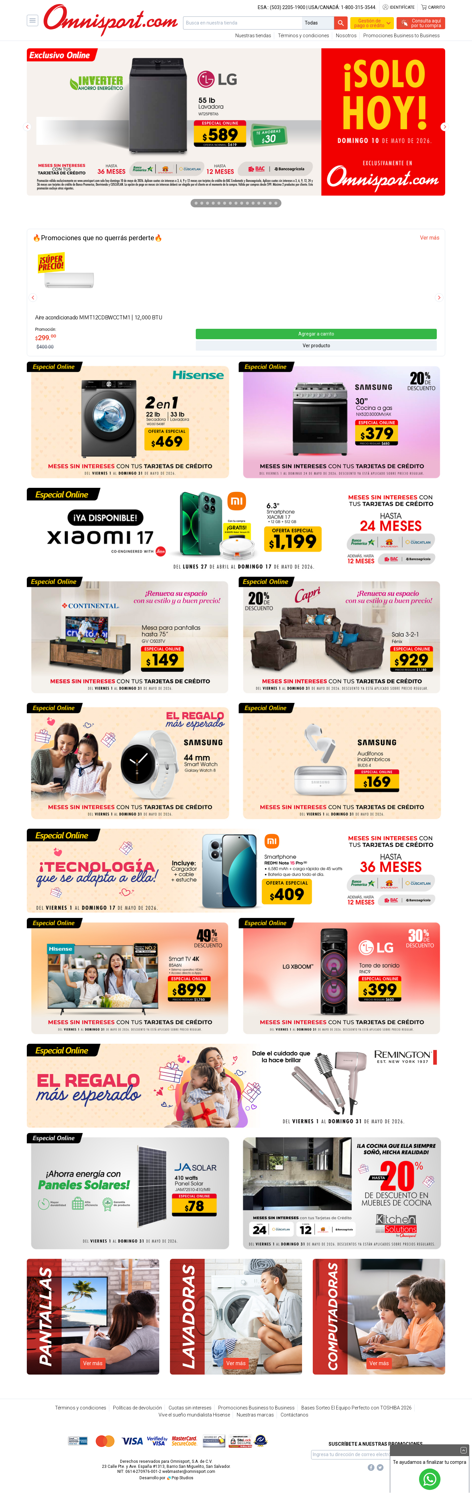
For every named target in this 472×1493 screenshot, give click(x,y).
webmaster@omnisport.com (188, 1471)
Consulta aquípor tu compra (426, 23)
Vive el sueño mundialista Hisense (194, 1415)
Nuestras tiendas (253, 35)
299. (45, 337)
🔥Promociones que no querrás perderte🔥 (98, 238)
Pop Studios (179, 1478)
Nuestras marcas (255, 1415)
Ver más (429, 238)
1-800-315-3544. (358, 7)
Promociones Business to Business (401, 35)
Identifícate (398, 7)
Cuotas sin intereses (190, 1407)
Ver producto (316, 345)
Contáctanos (294, 1415)
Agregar (316, 333)
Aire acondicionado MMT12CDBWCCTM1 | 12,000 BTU (99, 317)
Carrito (432, 7)
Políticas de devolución (137, 1407)
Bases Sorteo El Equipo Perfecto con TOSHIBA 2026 (356, 1407)
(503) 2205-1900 (287, 7)
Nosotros (346, 35)
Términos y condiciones (303, 35)
